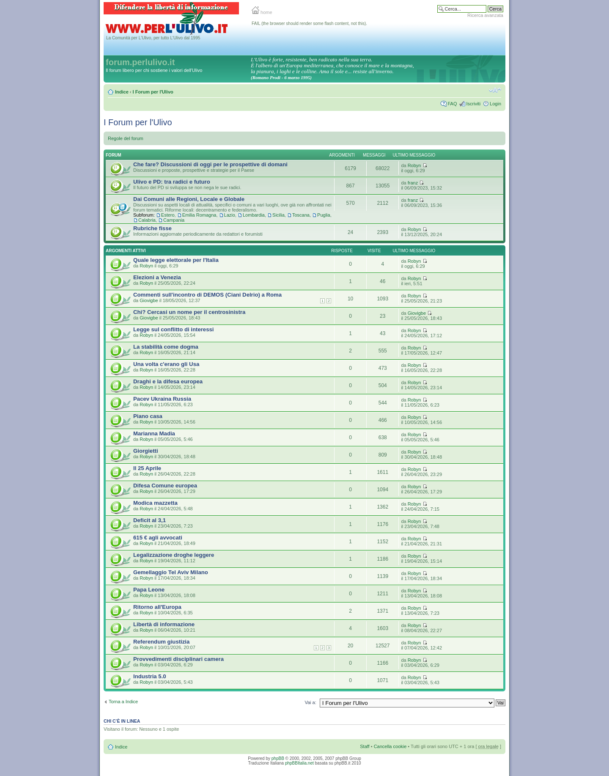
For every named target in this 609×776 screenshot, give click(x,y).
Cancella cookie (390, 746)
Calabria (147, 220)
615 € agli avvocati (157, 537)
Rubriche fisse (152, 228)
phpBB (278, 758)
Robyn (414, 165)
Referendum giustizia (161, 641)
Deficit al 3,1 (149, 520)
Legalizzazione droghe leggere (173, 555)
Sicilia (278, 214)
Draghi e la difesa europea (168, 381)
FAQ (452, 103)
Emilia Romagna (199, 214)
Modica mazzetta (155, 503)
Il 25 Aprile (147, 468)
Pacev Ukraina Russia (162, 399)
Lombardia (254, 214)
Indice (122, 91)
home (262, 12)
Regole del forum (125, 138)
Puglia (323, 214)
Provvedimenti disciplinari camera (178, 659)
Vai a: (310, 702)
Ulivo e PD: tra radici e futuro (171, 182)
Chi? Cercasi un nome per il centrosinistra (189, 312)
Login (495, 103)
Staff (364, 746)
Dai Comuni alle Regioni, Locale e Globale (188, 199)
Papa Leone (149, 589)
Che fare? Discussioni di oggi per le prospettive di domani (210, 164)
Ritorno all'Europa (157, 607)
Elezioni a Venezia (157, 277)
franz (413, 182)
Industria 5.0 (149, 676)
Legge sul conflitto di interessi (173, 329)
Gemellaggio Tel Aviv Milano (170, 572)
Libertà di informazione (164, 624)
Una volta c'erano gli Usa (166, 364)
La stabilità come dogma (165, 347)
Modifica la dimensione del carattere (495, 90)
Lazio (229, 214)
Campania (173, 220)
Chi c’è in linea (122, 721)
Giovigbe (149, 300)
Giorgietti (145, 451)
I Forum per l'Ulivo (153, 91)
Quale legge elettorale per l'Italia (176, 260)
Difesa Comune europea (165, 485)
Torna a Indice (123, 701)
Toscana (301, 214)
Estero (168, 214)
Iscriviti (473, 103)
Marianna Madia (154, 433)
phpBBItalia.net (299, 763)
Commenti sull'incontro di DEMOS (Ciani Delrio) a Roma (207, 295)
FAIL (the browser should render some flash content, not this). (309, 23)
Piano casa (147, 416)
